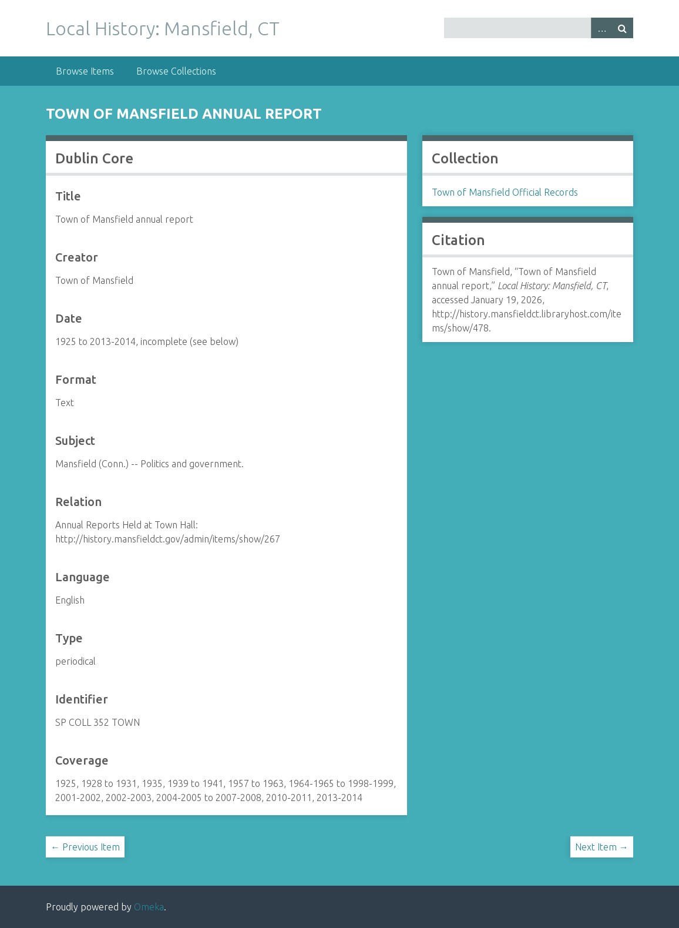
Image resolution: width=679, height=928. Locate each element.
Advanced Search (601, 28)
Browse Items (85, 71)
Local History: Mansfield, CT (163, 28)
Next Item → (601, 847)
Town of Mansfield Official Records (505, 192)
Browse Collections (176, 71)
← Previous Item (85, 847)
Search (622, 28)
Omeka (149, 907)
